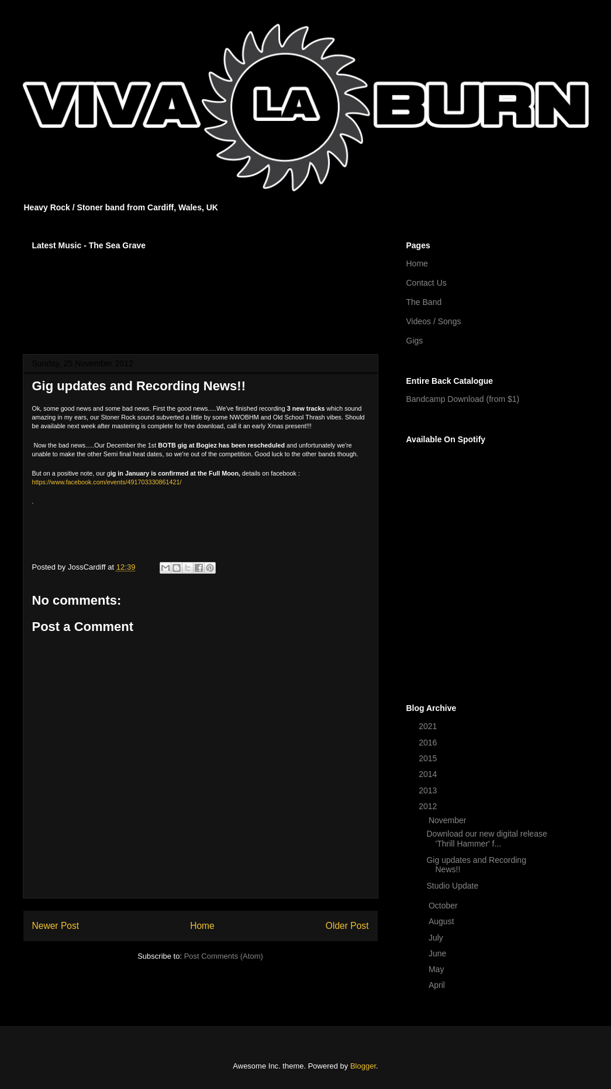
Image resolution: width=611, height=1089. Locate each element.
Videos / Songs (433, 321)
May (437, 969)
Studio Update (452, 885)
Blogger (363, 1066)
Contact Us (426, 282)
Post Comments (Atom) (223, 956)
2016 (429, 742)
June (438, 953)
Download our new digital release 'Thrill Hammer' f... (486, 838)
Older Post (347, 926)
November (448, 820)
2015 (429, 758)
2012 (429, 806)
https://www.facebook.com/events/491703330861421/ (107, 481)
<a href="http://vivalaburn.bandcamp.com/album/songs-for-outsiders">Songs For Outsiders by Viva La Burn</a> (200, 294)
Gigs (414, 340)
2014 (429, 774)
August (442, 921)
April (438, 985)
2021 (429, 726)
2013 (429, 790)
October (444, 905)
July (437, 937)
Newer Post (56, 926)
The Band (424, 302)
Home (202, 926)
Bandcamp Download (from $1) (463, 399)
